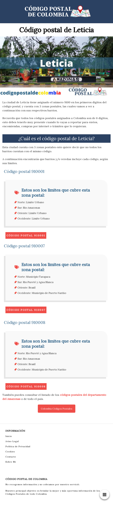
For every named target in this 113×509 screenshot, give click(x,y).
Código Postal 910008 (26, 386)
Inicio (8, 436)
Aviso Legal (12, 441)
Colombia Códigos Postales (56, 408)
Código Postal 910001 (26, 235)
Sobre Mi (10, 461)
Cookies (10, 451)
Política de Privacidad (17, 446)
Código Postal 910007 (26, 309)
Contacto (10, 456)
